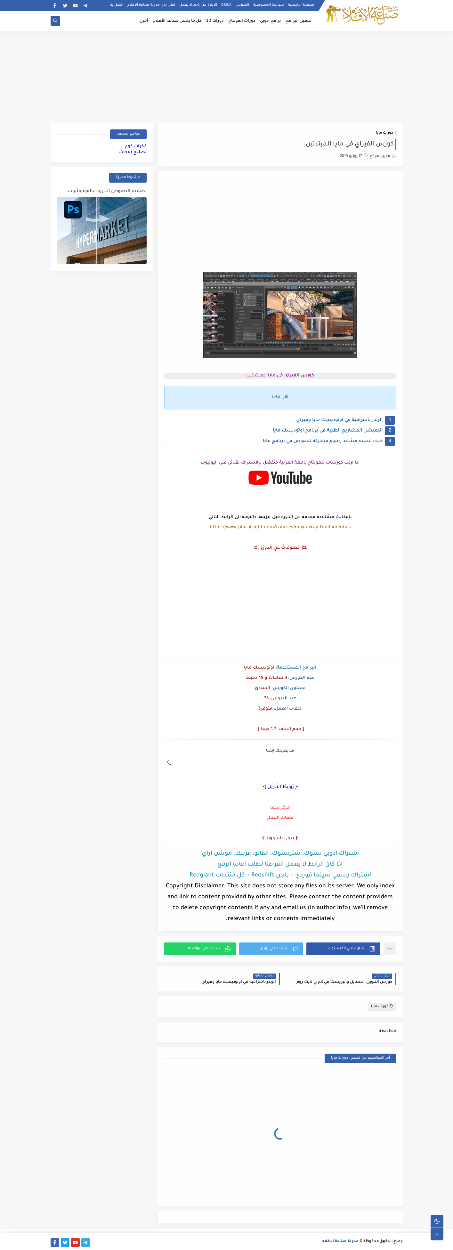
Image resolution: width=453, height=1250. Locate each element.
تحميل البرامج (298, 21)
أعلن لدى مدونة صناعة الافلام (151, 5)
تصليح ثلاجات (133, 152)
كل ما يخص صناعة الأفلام (177, 21)
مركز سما (280, 807)
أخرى (143, 21)
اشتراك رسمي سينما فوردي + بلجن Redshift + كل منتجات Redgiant (280, 875)
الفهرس (242, 5)
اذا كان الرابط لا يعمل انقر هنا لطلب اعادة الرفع (280, 864)
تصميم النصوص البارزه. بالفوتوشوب (107, 191)
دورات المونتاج (241, 21)
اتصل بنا (116, 5)
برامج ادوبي (270, 21)
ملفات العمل (280, 818)
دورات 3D (214, 21)
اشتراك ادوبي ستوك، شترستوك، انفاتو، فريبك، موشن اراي (280, 854)
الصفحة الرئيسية (301, 5)
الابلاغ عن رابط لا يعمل (198, 5)
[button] (343, 948)
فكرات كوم (136, 146)
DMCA (226, 5)
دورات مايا (384, 133)
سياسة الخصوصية (268, 5)
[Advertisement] (226, 76)
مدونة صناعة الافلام (340, 1241)
